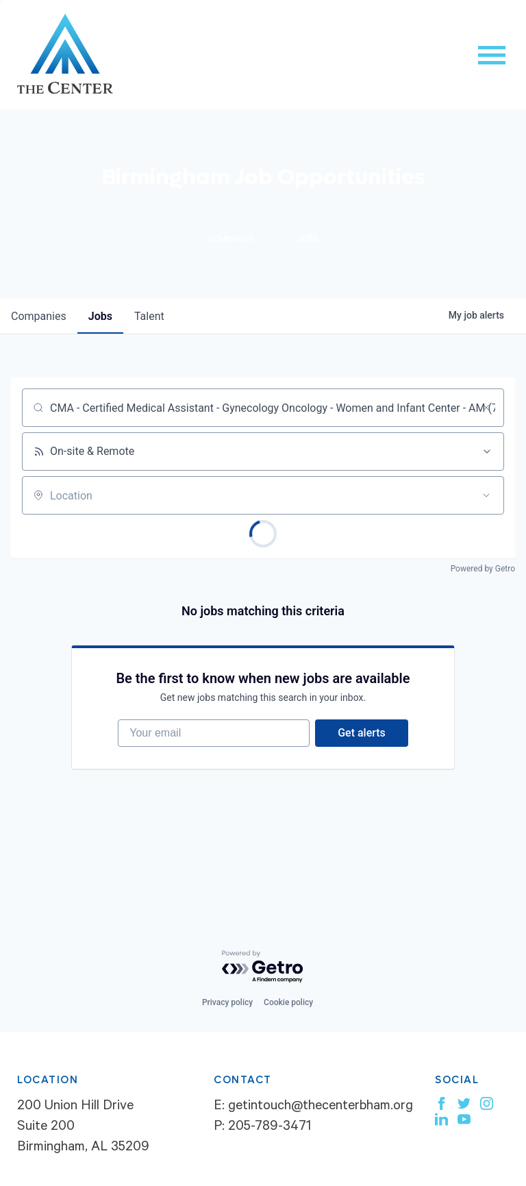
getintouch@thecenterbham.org (320, 1107)
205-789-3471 (269, 1127)
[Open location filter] (486, 495)
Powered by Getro (483, 568)
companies (38, 316)
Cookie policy (288, 1002)
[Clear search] (486, 408)
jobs (100, 316)
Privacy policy (227, 1002)
